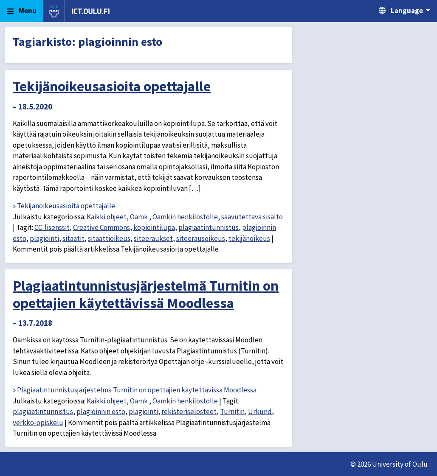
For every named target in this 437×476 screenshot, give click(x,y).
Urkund (260, 411)
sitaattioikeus (109, 238)
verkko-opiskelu (38, 422)
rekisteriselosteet (189, 411)
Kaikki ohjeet (107, 216)
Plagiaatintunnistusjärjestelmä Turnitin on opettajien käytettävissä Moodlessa (146, 294)
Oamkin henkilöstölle (185, 216)
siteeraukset (153, 238)
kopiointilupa (154, 227)
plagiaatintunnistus (208, 227)
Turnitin (232, 411)
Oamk (139, 216)
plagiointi (44, 238)
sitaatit (73, 238)
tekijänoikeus (249, 238)
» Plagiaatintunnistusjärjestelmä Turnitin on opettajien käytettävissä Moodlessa (135, 390)
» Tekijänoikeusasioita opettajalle (64, 205)
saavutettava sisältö (252, 216)
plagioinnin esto (100, 411)
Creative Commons (101, 227)
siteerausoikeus (200, 238)
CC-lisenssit (52, 227)
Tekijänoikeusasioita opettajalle (112, 86)
